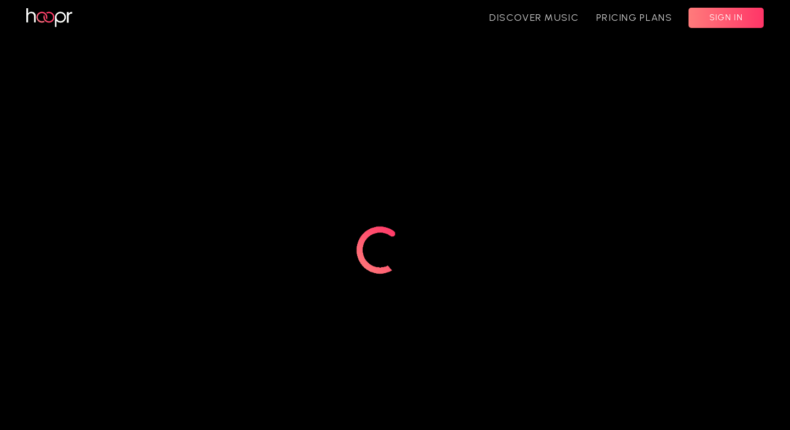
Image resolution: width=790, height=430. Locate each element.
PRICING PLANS (634, 18)
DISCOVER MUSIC (534, 18)
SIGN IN (726, 17)
